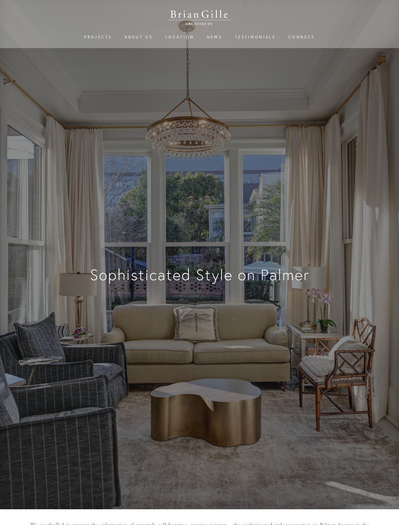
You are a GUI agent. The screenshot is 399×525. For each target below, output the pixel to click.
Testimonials (255, 37)
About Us (139, 37)
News (214, 37)
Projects (98, 37)
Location (179, 37)
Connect (301, 37)
